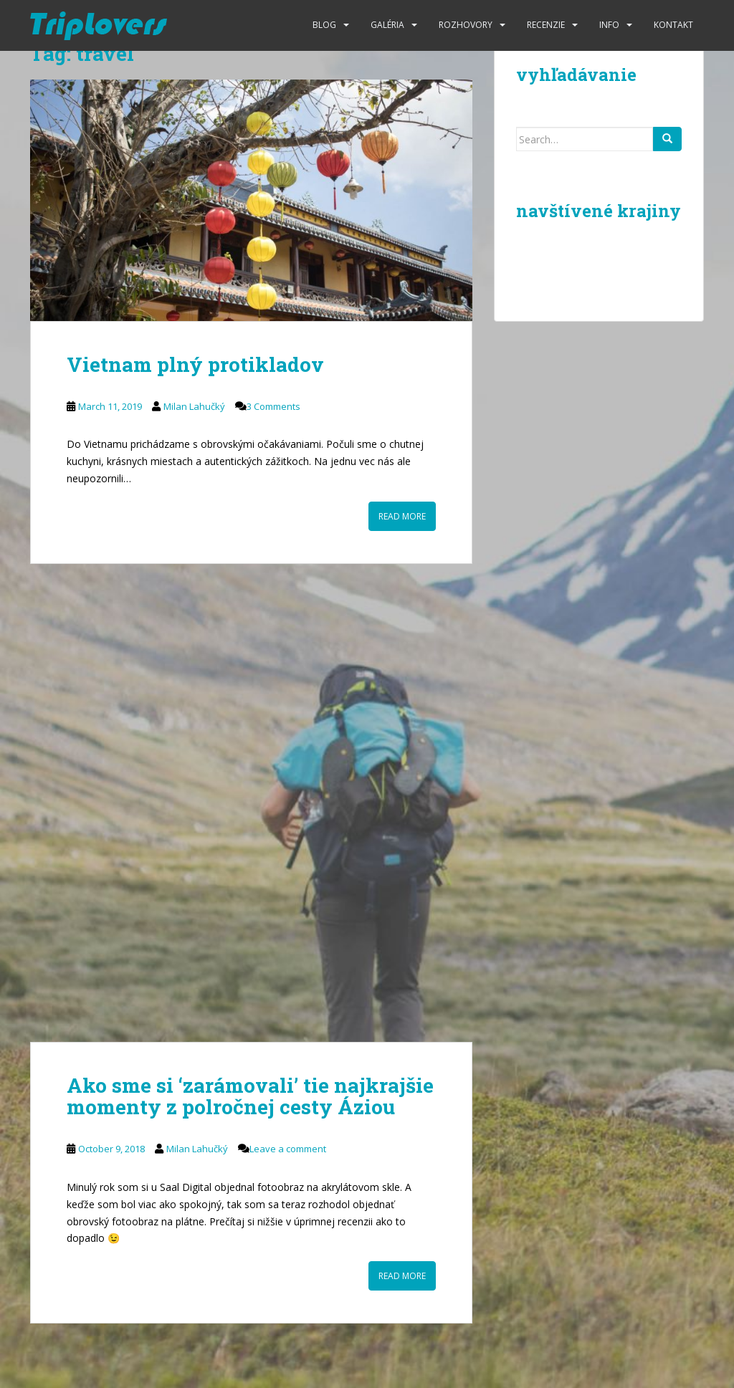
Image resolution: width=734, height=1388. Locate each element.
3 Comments (273, 406)
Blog (324, 25)
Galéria (387, 25)
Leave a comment (287, 1148)
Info (609, 25)
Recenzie (546, 25)
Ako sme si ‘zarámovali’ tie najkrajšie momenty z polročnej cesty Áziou (250, 1096)
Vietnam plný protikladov (195, 364)
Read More (402, 516)
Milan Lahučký (194, 406)
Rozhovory (465, 25)
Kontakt (673, 25)
